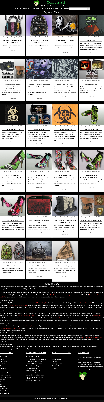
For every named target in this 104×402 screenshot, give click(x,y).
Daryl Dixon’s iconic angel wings (60, 295)
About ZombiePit (57, 359)
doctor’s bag (97, 315)
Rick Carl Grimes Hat (33, 370)
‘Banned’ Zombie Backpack (26, 315)
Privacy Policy (57, 364)
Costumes (18, 9)
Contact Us (55, 361)
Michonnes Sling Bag (65, 266)
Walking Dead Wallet (91, 84)
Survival (2, 382)
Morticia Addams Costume (34, 364)
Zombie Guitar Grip (32, 366)
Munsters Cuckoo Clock (33, 380)
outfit (86, 303)
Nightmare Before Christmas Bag (39, 84)
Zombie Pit (56, 2)
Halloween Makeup (47, 9)
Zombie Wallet (91, 40)
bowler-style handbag (60, 318)
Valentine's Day (5, 386)
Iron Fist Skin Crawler (39, 175)
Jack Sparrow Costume (33, 373)
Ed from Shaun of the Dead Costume (34, 377)
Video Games (4, 388)
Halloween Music (5, 377)
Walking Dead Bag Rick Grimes (91, 220)
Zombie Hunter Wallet (65, 129)
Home (54, 357)
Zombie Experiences (6, 391)
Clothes (2, 364)
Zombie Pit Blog (5, 393)
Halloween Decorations (31, 9)
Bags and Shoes (5, 357)
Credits (54, 368)
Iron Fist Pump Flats (91, 129)
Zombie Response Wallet (13, 129)
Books (2, 359)
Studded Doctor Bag (38, 266)
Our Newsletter (57, 366)
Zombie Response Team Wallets (10, 328)
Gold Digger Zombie (12, 220)
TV (1, 384)
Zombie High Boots (65, 175)
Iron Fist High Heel (12, 175)
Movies (2, 379)
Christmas (3, 361)
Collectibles (64, 9)
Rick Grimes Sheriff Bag (13, 84)
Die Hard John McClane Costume (36, 357)
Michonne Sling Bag (41, 303)
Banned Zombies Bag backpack (13, 266)
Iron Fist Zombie (91, 175)
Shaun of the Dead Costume (35, 375)
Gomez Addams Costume (34, 361)
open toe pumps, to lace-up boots (92, 337)
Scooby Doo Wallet (39, 129)
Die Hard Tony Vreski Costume (36, 359)
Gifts (56, 9)
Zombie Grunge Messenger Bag (17, 305)
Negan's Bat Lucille (32, 368)
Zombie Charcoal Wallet (65, 84)
